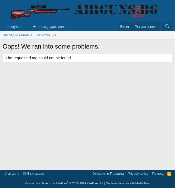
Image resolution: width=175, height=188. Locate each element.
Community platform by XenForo (64, 183)
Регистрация (46, 35)
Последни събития (17, 35)
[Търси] (167, 26)
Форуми (14, 26)
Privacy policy (138, 173)
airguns (11, 173)
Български (33, 173)
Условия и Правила (108, 173)
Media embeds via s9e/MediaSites (128, 183)
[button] (25, 26)
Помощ (157, 173)
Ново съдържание (48, 26)
